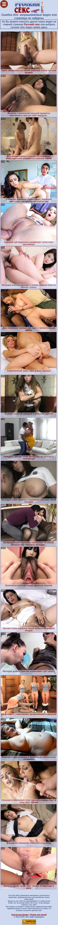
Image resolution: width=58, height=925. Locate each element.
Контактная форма (20, 915)
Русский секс (32, 24)
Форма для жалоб (38, 915)
